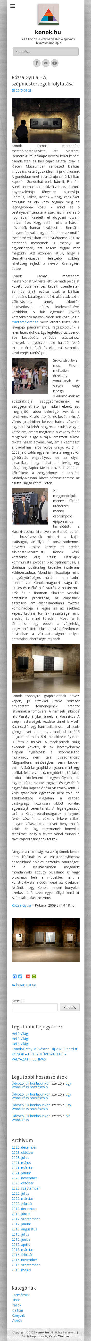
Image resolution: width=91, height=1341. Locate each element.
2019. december (24, 1208)
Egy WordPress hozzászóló (41, 1085)
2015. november (24, 1259)
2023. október (22, 1152)
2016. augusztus (24, 1229)
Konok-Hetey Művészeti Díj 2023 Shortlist (44, 1049)
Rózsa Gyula (21, 905)
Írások (20, 985)
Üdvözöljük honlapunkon (31, 1083)
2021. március (22, 1167)
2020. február (22, 1203)
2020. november (24, 1178)
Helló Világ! (20, 1033)
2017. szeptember (26, 1219)
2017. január (21, 1224)
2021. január (21, 1173)
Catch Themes (59, 1336)
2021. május (21, 1162)
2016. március (22, 1249)
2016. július (20, 1234)
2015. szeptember (26, 1265)
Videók (17, 1320)
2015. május (21, 1270)
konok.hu (48, 32)
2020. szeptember (26, 1188)
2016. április (21, 1244)
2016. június (21, 1239)
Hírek (16, 1300)
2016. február (22, 1254)
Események (21, 1295)
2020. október (22, 1183)
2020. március (22, 1198)
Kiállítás (31, 985)
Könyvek (18, 1315)
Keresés (18, 1000)
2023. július (20, 1157)
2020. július (20, 1193)
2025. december (24, 1147)
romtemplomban (26, 322)
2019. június (21, 1213)
